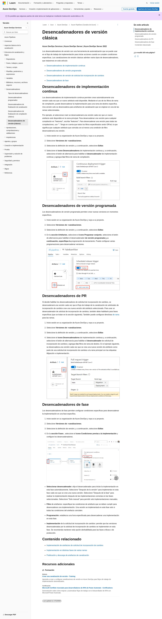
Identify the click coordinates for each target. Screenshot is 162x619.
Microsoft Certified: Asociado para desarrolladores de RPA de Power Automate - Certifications (77, 588)
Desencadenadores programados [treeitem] (15, 99)
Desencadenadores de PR (144, 39)
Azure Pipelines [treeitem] (9, 37)
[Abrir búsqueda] (147, 3)
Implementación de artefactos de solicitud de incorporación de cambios (75, 545)
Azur (52, 25)
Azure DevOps (62, 25)
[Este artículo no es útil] (137, 56)
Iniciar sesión (154, 3)
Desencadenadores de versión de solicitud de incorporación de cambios (75, 76)
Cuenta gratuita (129, 9)
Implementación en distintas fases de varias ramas (67, 550)
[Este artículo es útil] (135, 56)
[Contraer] (27, 23)
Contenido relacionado (143, 45)
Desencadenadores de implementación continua (66, 66)
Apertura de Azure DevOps (148, 9)
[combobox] (15, 28)
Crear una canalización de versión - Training (58, 576)
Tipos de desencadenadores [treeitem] (18, 93)
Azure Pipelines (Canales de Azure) (83, 25)
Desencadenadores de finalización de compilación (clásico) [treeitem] (17, 114)
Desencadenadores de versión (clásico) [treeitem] (16, 122)
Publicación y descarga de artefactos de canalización (68, 555)
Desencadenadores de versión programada (64, 71)
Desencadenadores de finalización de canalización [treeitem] (17, 105)
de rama (116, 315)
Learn (45, 25)
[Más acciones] (118, 25)
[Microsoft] (4, 3)
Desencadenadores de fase (58, 80)
